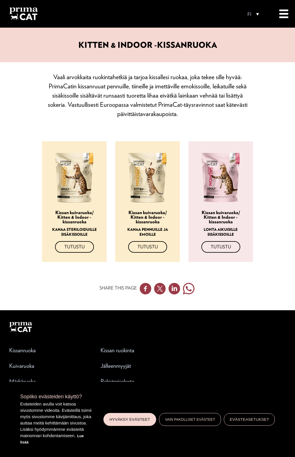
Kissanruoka (22, 350)
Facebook (145, 288)
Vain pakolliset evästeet (190, 420)
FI (249, 14)
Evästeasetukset (249, 419)
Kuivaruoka (21, 365)
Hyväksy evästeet (129, 419)
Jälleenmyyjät (116, 365)
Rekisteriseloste (117, 381)
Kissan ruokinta (117, 350)
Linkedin (174, 288)
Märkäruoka (22, 381)
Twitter (160, 288)
